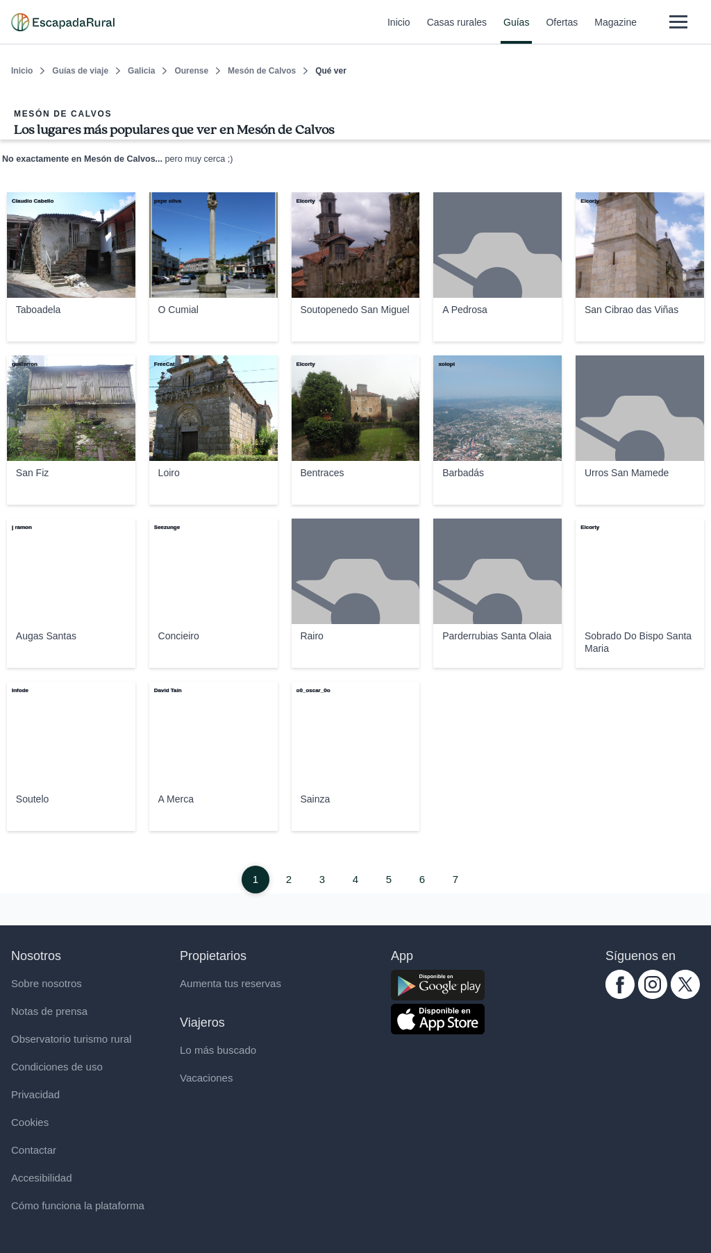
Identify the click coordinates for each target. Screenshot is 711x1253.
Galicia (141, 71)
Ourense (191, 71)
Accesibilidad (41, 1178)
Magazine (615, 30)
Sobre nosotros (46, 983)
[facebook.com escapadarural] (620, 995)
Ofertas (561, 30)
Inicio (399, 30)
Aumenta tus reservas (230, 983)
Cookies (30, 1122)
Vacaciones (206, 1078)
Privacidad (35, 1094)
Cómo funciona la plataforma (77, 1205)
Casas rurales (457, 30)
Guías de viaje (80, 71)
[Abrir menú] (678, 22)
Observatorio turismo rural (71, 1039)
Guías (516, 30)
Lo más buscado (218, 1050)
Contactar (33, 1150)
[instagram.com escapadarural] (652, 995)
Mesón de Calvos (262, 71)
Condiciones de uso (57, 1067)
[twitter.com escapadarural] (685, 995)
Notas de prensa (49, 1011)
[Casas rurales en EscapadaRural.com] (63, 22)
